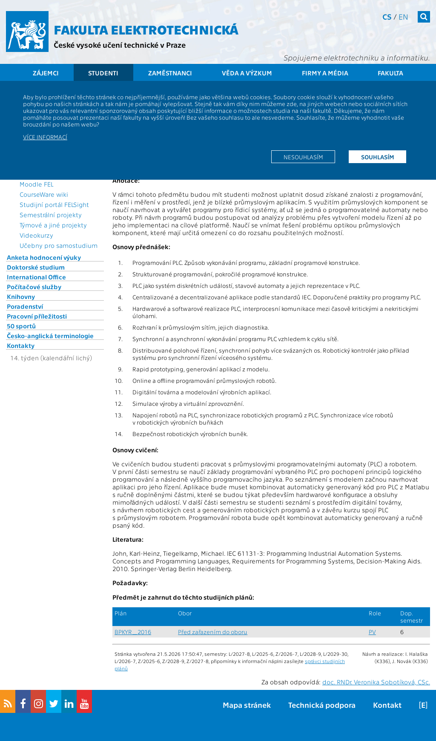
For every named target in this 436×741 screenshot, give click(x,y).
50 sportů (21, 326)
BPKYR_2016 (133, 631)
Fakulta (390, 73)
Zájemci (46, 73)
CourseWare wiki (44, 194)
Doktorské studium (36, 267)
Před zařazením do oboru (212, 631)
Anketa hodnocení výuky (44, 257)
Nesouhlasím (303, 156)
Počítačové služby (34, 286)
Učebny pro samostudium (59, 245)
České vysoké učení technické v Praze (120, 44)
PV (372, 631)
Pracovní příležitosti (37, 316)
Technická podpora (322, 704)
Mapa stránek (247, 704)
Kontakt (387, 704)
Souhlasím (377, 156)
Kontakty (20, 345)
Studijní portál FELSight (54, 204)
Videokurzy (36, 235)
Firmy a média (325, 73)
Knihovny (21, 296)
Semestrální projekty (51, 214)
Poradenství (25, 306)
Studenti (103, 73)
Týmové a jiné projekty (53, 225)
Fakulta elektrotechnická (146, 29)
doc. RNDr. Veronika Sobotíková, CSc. (376, 682)
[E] (423, 704)
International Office (36, 277)
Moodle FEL (36, 184)
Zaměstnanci (170, 73)
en (403, 16)
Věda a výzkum (247, 73)
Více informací (45, 136)
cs (387, 16)
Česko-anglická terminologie (50, 335)
